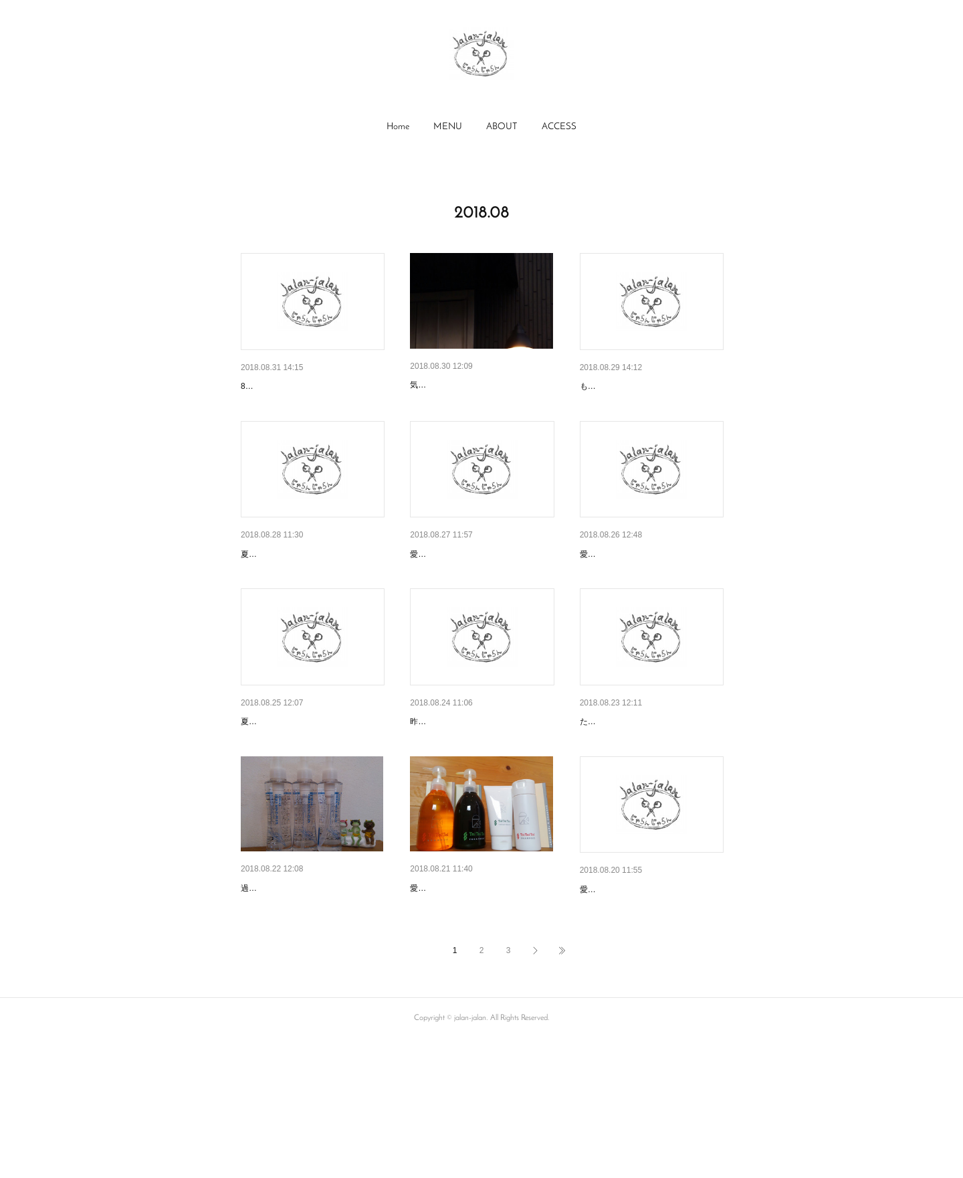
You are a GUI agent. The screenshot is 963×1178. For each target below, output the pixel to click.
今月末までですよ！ (452, 992)
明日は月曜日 (608, 589)
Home (398, 127)
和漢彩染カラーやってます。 (471, 791)
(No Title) (599, 386)
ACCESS (559, 127)
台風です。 (603, 791)
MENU (447, 127)
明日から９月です (278, 386)
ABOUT (502, 127)
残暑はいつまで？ (278, 992)
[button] (398, 127)
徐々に (424, 385)
